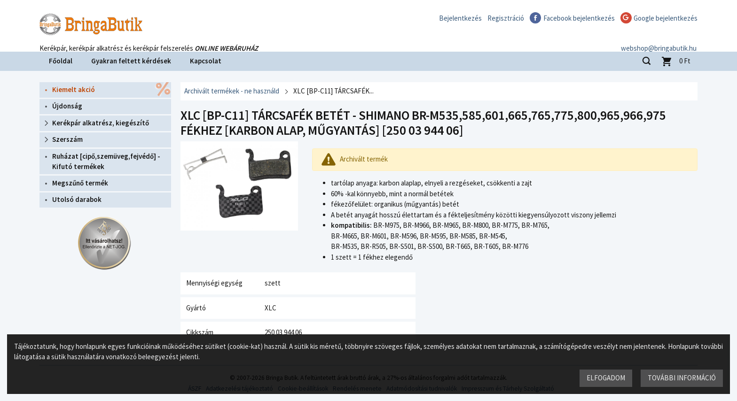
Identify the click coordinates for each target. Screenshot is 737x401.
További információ (682, 377)
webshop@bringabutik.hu (660, 39)
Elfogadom (606, 377)
